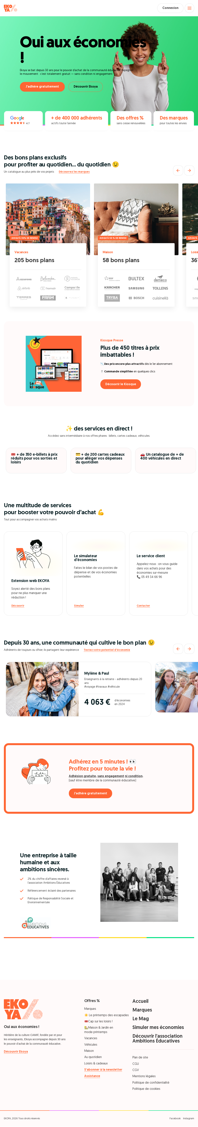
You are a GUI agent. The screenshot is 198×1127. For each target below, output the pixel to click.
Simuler (79, 606)
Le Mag (140, 1019)
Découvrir (17, 606)
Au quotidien (93, 1057)
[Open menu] (189, 8)
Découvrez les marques (74, 172)
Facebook (175, 1119)
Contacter (143, 606)
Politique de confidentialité (150, 1083)
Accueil (140, 1002)
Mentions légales (144, 1077)
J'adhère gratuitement (42, 87)
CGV (135, 1070)
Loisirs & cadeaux (96, 1064)
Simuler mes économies (158, 1028)
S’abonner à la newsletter (103, 1070)
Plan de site (140, 1058)
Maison (108, 253)
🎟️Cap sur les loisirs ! (98, 1022)
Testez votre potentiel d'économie (107, 650)
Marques (90, 1009)
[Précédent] (178, 171)
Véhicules (90, 1045)
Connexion (169, 8)
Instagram (188, 1119)
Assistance (92, 1076)
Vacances (22, 253)
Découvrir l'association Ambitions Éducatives (157, 1039)
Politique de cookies (146, 1089)
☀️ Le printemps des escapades (106, 1015)
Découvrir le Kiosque (121, 384)
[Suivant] (189, 171)
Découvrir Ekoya (86, 87)
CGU (135, 1064)
